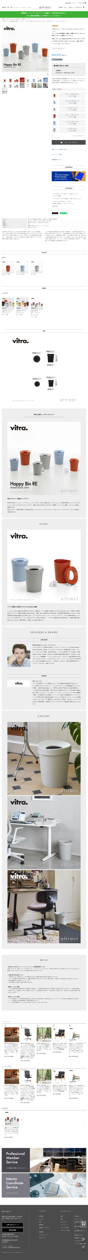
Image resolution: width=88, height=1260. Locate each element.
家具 (62, 1216)
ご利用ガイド (77, 1216)
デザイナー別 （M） (66, 201)
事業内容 (41, 1224)
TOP (3, 19)
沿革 (40, 1222)
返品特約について (57, 159)
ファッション (64, 1224)
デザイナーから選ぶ (65, 1230)
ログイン (74, 3)
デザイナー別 (56, 201)
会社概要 (41, 1216)
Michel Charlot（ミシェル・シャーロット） (64, 203)
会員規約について (78, 1238)
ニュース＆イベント (43, 1234)
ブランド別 (8, 19)
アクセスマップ (42, 1237)
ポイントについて (78, 1219)
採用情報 (41, 1232)
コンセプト (41, 1219)
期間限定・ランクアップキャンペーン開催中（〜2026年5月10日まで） (44, 13)
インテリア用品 (57, 195)
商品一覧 (55, 206)
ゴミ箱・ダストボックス (75, 198)
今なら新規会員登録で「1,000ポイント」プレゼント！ (44, 15)
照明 (62, 1219)
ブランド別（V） (17, 19)
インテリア (56, 198)
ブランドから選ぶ (65, 1227)
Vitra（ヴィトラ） (26, 19)
